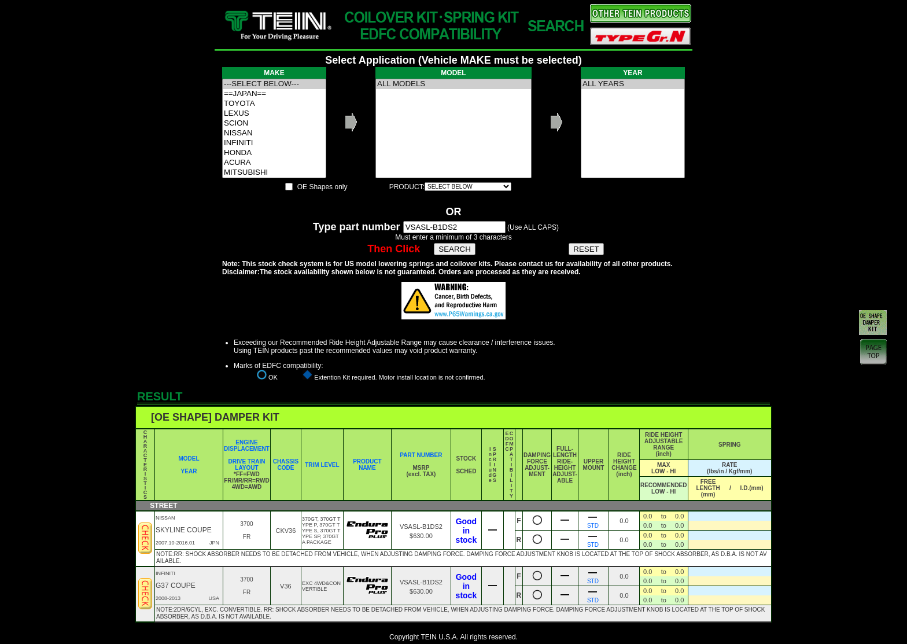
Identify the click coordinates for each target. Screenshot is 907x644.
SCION (274, 123)
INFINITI (274, 143)
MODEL (188, 458)
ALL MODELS (453, 84)
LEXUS (274, 114)
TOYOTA (274, 104)
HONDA (274, 153)
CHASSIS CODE (285, 464)
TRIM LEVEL (322, 465)
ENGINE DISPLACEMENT (247, 445)
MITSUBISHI (274, 173)
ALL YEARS (632, 84)
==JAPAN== (274, 94)
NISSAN (274, 133)
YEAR (189, 471)
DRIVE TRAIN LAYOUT (247, 464)
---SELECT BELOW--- (274, 84)
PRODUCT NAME (367, 464)
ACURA (274, 163)
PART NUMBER (421, 455)
